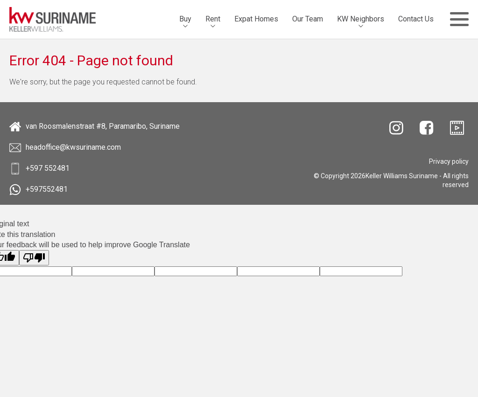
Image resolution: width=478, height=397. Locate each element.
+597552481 (38, 189)
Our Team (307, 18)
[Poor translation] (34, 257)
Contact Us (416, 18)
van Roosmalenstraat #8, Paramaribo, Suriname (94, 126)
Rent (212, 18)
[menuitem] (185, 19)
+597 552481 (39, 168)
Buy (185, 18)
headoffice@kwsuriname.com (65, 147)
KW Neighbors (360, 18)
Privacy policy (449, 161)
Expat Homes (256, 18)
